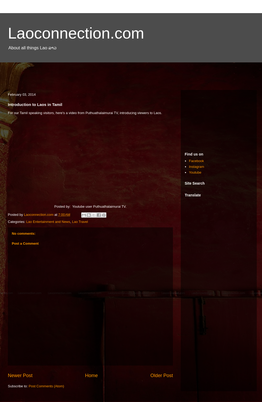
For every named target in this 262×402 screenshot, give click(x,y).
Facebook (196, 161)
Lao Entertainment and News (48, 222)
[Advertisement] (131, 73)
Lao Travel (80, 222)
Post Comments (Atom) (46, 386)
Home (91, 375)
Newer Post (20, 375)
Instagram (196, 167)
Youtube (195, 172)
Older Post (161, 375)
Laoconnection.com (76, 33)
